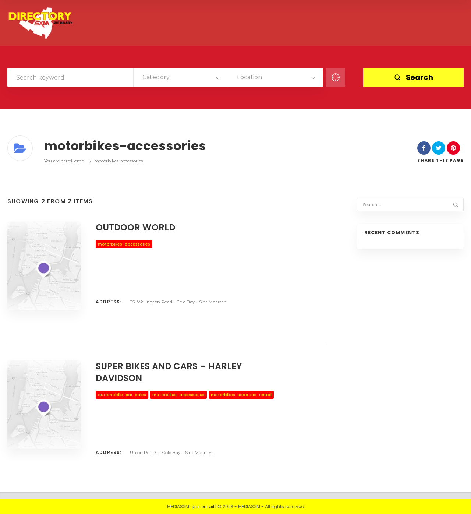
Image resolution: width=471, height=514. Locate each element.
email (207, 506)
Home (77, 160)
